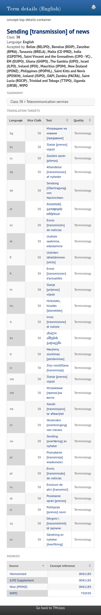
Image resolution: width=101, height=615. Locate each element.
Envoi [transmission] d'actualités (56, 273)
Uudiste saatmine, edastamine (54, 241)
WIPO (13, 593)
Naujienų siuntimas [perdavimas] (55, 354)
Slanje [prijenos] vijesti (53, 289)
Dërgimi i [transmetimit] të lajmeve (56, 523)
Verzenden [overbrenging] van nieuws (57, 425)
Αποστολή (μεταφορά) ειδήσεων (54, 209)
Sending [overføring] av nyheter (57, 441)
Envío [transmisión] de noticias (56, 225)
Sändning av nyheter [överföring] (55, 539)
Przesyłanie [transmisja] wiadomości (55, 457)
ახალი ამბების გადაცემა (54, 338)
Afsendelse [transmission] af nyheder (56, 172)
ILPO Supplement (22, 580)
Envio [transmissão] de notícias (56, 473)
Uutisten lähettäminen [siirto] (56, 257)
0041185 (85, 574)
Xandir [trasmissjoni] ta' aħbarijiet (56, 409)
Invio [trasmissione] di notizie (56, 322)
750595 (86, 593)
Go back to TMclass (50, 608)
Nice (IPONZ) (18, 587)
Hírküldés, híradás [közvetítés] (54, 305)
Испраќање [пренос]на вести (54, 393)
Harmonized (18, 574)
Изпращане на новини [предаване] (57, 133)
